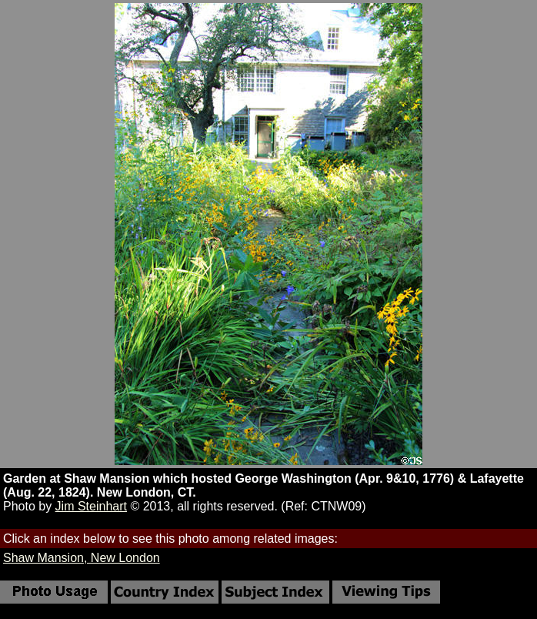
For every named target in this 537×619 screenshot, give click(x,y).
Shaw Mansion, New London (81, 557)
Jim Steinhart (91, 506)
